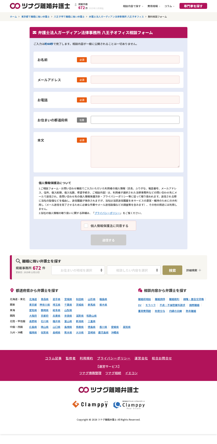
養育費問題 (144, 311)
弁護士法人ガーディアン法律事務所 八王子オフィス (116, 16)
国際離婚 (194, 305)
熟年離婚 (191, 311)
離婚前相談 (144, 299)
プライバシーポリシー (107, 213)
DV (139, 305)
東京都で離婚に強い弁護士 (35, 16)
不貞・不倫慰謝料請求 (172, 305)
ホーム (13, 16)
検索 (172, 270)
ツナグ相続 (113, 372)
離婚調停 (160, 299)
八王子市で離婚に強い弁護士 (69, 16)
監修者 (71, 358)
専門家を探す (193, 6)
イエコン (131, 372)
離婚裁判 (174, 299)
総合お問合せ (162, 358)
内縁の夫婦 (175, 311)
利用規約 (86, 358)
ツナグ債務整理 (90, 372)
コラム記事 (53, 358)
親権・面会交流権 (193, 299)
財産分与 (160, 311)
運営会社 (141, 358)
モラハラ (150, 305)
